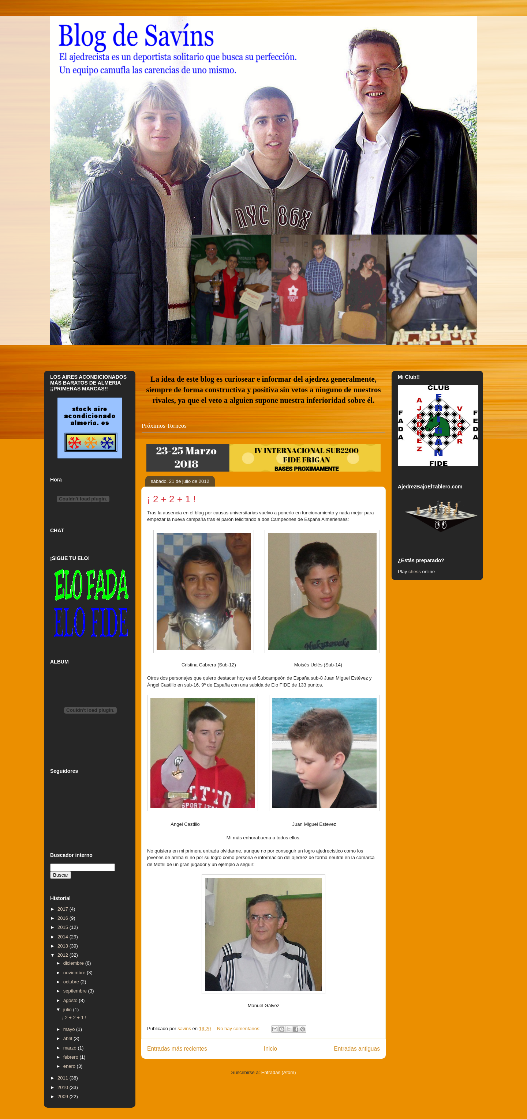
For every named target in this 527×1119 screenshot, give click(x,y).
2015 (63, 927)
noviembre (75, 972)
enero (70, 1066)
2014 (63, 937)
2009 (63, 1096)
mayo (69, 1029)
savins (184, 1028)
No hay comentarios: (239, 1028)
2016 (63, 918)
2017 (63, 909)
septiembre (75, 991)
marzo (70, 1048)
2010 (63, 1087)
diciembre (74, 963)
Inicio (270, 1049)
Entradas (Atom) (278, 1072)
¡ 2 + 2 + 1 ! (171, 499)
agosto (71, 1000)
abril (68, 1038)
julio (68, 1009)
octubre (72, 981)
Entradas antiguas (357, 1049)
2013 (63, 946)
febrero (71, 1057)
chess (414, 571)
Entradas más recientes (177, 1049)
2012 (63, 955)
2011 (63, 1078)
